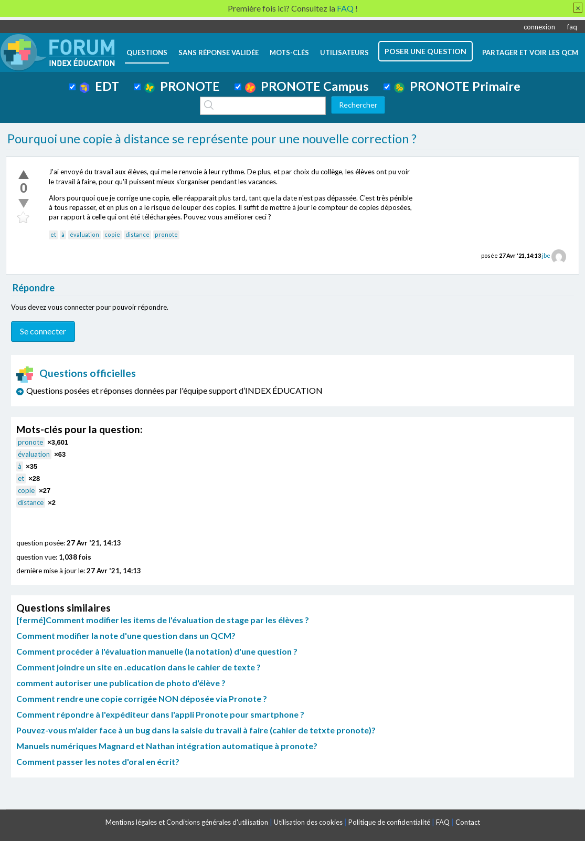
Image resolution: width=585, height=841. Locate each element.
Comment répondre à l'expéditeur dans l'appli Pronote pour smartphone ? (160, 714)
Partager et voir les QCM (530, 52)
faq (572, 27)
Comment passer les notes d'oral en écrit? (97, 761)
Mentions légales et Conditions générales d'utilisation (186, 822)
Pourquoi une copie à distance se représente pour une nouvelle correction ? (212, 138)
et (53, 234)
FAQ (443, 822)
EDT (99, 86)
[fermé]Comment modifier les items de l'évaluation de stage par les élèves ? (162, 620)
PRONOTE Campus (307, 86)
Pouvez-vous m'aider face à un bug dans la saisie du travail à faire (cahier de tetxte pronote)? (196, 730)
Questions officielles (76, 373)
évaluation (84, 234)
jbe (546, 255)
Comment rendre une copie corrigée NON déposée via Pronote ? (141, 698)
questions (146, 52)
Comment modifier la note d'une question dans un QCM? (126, 635)
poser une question (425, 51)
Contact (467, 822)
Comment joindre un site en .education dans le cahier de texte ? (138, 667)
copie (112, 234)
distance (137, 234)
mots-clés (289, 52)
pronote (166, 234)
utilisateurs (344, 52)
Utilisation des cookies (308, 822)
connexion (539, 27)
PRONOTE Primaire (457, 86)
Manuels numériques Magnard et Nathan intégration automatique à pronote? (166, 746)
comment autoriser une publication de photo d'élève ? (121, 683)
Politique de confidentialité (389, 822)
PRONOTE (182, 86)
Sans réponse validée (218, 52)
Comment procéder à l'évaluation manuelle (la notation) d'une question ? (156, 651)
